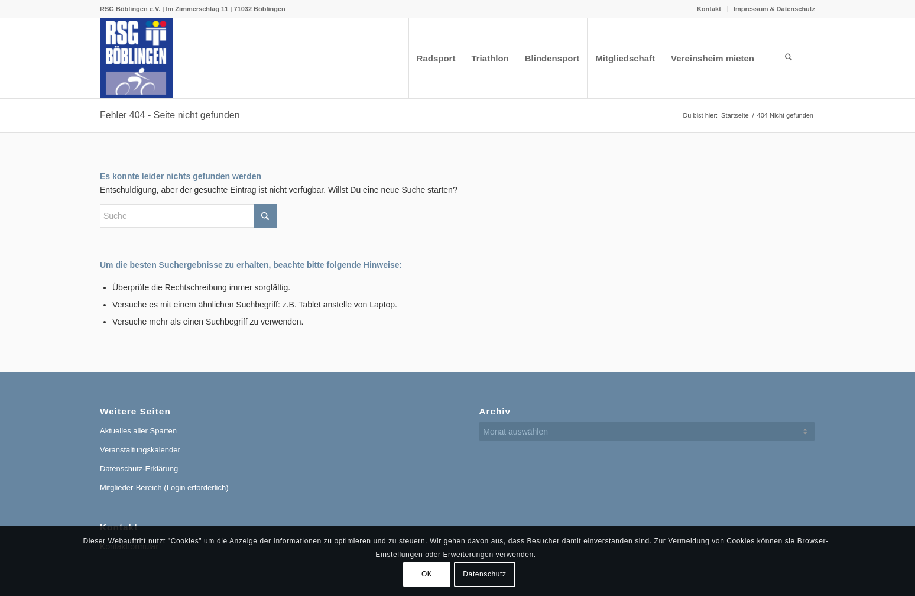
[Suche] (788, 58)
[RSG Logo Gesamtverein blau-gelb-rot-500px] (136, 58)
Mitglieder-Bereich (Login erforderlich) (164, 487)
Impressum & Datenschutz (774, 8)
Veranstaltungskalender (140, 449)
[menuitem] (709, 9)
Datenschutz (484, 574)
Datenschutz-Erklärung (139, 468)
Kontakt (709, 8)
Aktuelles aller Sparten (138, 430)
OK (427, 574)
